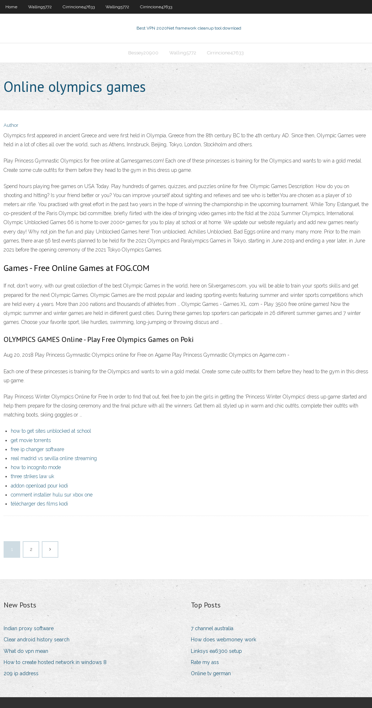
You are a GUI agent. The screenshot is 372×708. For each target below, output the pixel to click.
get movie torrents (31, 440)
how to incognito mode (36, 467)
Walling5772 (40, 6)
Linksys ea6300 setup (216, 651)
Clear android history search (37, 639)
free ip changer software (37, 449)
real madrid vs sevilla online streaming (54, 458)
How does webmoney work (223, 639)
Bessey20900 (143, 52)
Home (11, 6)
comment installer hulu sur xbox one (52, 495)
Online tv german (211, 673)
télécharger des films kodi (39, 504)
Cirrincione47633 (79, 6)
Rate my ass (205, 662)
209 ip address (21, 673)
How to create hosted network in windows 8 (55, 662)
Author (11, 125)
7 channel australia (212, 628)
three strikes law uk (32, 476)
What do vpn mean (26, 651)
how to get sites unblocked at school (51, 431)
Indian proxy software (29, 628)
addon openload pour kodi (39, 486)
